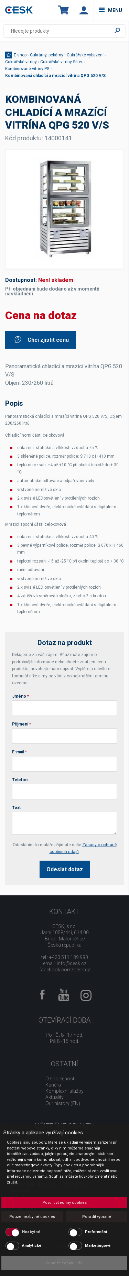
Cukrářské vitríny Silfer (61, 61)
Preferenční (96, 1232)
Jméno (20, 696)
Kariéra (53, 1085)
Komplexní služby (64, 1091)
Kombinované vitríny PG (27, 68)
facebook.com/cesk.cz (64, 969)
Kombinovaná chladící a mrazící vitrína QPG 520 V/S (55, 75)
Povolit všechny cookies (64, 1202)
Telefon (20, 780)
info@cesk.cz (71, 963)
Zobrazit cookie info (64, 1263)
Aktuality (54, 1097)
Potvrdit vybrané (96, 1216)
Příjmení (21, 724)
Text (16, 808)
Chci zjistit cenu (41, 339)
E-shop (20, 55)
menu (110, 10)
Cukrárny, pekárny (46, 55)
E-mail (19, 752)
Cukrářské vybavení (85, 55)
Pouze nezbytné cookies (32, 1216)
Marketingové (97, 1245)
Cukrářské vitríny (21, 61)
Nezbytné (31, 1232)
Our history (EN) (62, 1103)
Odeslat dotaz (64, 869)
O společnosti (60, 1078)
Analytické (31, 1245)
